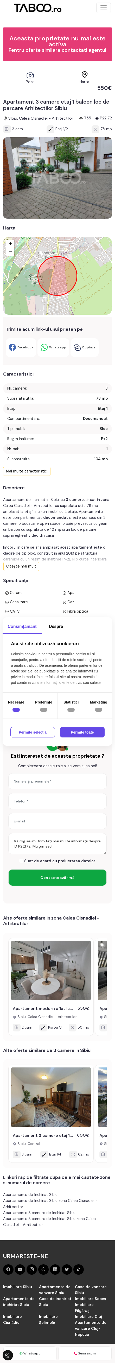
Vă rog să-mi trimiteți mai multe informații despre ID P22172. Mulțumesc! (57, 843)
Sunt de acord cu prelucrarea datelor (57, 861)
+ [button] (10, 244)
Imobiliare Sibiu (17, 1287)
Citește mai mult (21, 566)
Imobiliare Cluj (88, 1316)
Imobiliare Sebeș (90, 1298)
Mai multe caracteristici (27, 471)
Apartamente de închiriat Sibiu (30, 1194)
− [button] (10, 252)
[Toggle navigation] (103, 8)
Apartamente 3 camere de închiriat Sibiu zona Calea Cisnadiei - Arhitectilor (49, 1221)
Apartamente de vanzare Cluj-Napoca (90, 1328)
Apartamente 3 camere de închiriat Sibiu (39, 1212)
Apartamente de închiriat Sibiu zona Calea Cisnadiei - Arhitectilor (50, 1203)
